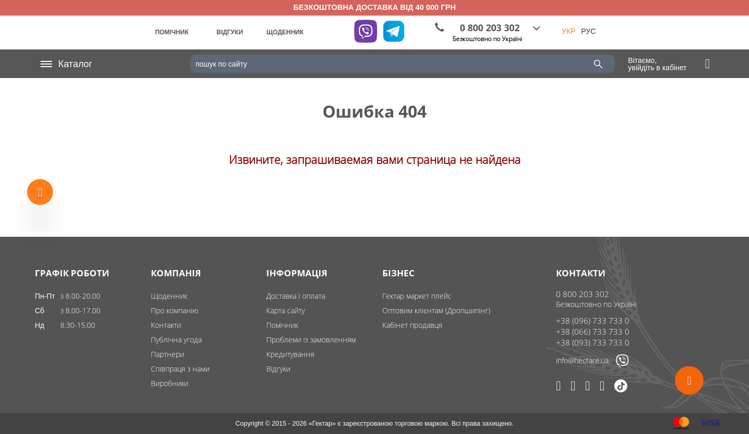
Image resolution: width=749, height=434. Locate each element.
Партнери (167, 354)
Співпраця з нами (180, 369)
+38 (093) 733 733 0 (592, 342)
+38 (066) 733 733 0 (592, 331)
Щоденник (169, 296)
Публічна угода (176, 339)
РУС (588, 31)
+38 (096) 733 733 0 (592, 320)
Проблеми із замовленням (311, 339)
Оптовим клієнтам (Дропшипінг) (436, 310)
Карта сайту (285, 310)
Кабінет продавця (412, 325)
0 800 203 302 (582, 294)
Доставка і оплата (295, 296)
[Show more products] (40, 191)
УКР (568, 31)
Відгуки (278, 369)
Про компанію (174, 310)
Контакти (166, 325)
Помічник (282, 325)
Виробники (169, 383)
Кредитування (290, 354)
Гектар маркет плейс (416, 296)
